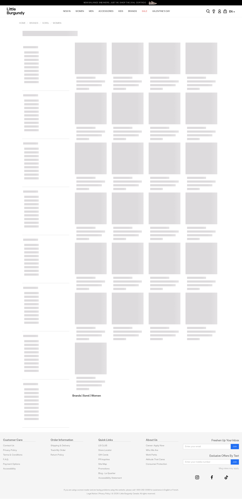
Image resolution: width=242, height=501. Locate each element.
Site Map (102, 464)
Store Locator (105, 450)
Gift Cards (103, 454)
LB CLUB (102, 445)
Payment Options (11, 464)
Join (235, 446)
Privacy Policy (10, 450)
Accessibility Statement (110, 478)
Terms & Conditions (12, 454)
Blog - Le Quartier (106, 473)
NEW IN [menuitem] (67, 11)
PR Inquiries (104, 459)
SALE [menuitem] (144, 11)
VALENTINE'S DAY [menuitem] (161, 11)
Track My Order (58, 450)
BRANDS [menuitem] (132, 11)
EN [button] (232, 11)
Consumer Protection (156, 464)
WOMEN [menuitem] (79, 11)
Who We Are (152, 450)
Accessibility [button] (9, 468)
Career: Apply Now (155, 445)
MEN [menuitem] (91, 11)
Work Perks (151, 454)
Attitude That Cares (155, 459)
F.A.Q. (6, 459)
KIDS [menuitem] (120, 11)
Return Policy (57, 454)
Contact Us (8, 445)
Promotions (104, 468)
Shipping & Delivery (60, 445)
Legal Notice (92, 494)
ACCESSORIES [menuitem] (105, 11)
